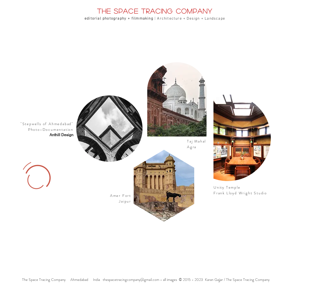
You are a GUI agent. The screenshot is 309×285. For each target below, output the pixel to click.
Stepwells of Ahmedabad (47, 124)
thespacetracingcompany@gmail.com (131, 279)
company (194, 11)
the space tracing (136, 11)
